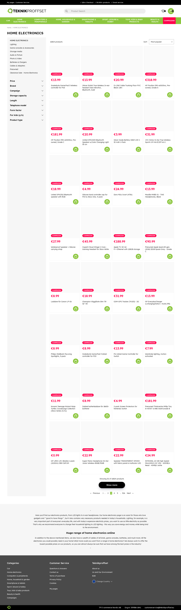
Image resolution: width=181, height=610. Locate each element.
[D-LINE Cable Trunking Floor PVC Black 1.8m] (127, 61)
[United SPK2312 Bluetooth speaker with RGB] (64, 170)
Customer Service (22, 2)
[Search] (105, 11)
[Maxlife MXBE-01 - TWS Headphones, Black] (159, 170)
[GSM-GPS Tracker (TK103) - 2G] (127, 277)
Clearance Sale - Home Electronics (24, 73)
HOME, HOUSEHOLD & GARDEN (18, 579)
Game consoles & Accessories (22, 48)
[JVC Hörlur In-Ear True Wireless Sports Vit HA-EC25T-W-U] (159, 116)
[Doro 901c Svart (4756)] (127, 170)
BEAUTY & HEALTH (13, 594)
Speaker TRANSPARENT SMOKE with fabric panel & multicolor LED (127, 462)
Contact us (54, 572)
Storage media (16, 51)
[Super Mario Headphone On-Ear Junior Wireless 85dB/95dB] (96, 437)
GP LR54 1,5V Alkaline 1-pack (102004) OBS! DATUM (63, 462)
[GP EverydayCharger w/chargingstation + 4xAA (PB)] (159, 277)
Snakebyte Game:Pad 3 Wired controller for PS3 (94, 355)
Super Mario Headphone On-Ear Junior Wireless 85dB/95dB (95, 462)
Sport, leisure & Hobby (16, 587)
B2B (94, 576)
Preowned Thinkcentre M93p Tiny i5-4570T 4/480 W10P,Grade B (158, 407)
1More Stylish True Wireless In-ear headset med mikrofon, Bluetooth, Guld (95, 87)
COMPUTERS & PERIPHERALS (17, 576)
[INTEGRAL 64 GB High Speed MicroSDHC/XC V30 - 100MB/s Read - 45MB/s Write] (159, 437)
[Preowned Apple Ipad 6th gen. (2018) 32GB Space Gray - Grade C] (159, 223)
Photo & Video (16, 58)
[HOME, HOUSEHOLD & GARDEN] (65, 20)
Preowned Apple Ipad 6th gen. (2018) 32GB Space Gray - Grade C (158, 249)
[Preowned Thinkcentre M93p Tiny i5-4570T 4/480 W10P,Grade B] (159, 382)
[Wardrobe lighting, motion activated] (159, 330)
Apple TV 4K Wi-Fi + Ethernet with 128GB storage (127, 248)
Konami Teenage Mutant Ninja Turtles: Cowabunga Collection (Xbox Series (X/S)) (63, 408)
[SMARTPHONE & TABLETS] (89, 20)
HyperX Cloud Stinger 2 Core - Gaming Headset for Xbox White (95, 248)
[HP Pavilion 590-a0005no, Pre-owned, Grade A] (159, 61)
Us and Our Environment (102, 572)
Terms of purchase (57, 576)
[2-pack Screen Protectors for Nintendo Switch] (127, 382)
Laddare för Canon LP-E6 (61, 301)
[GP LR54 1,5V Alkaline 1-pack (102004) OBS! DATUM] (64, 437)
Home (9, 28)
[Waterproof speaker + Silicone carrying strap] (64, 223)
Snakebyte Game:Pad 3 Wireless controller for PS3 (64, 86)
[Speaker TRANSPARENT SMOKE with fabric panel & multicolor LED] (127, 437)
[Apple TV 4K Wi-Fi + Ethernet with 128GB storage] (127, 223)
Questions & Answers (58, 568)
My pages (10, 2)
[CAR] (8, 20)
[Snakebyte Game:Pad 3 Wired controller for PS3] (96, 330)
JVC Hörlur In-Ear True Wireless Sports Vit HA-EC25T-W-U (158, 141)
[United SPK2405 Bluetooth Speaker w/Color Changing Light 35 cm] (96, 116)
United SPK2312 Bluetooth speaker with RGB (61, 196)
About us (96, 568)
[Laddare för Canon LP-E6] (64, 277)
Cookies (53, 583)
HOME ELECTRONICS (20, 28)
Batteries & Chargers (18, 62)
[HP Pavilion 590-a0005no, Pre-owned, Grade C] (64, 116)
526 (123, 493)
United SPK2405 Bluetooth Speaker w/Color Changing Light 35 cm (95, 142)
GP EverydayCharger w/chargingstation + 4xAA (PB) (157, 302)
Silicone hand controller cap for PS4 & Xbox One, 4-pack (94, 196)
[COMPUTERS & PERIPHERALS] (41, 20)
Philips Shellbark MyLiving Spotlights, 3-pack (61, 355)
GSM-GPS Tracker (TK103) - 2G (126, 301)
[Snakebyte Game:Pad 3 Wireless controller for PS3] (64, 61)
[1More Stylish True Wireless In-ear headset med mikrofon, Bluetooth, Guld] (96, 61)
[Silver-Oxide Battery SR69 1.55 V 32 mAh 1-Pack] (127, 116)
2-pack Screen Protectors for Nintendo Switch (125, 407)
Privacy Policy (55, 579)
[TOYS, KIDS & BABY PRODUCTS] (134, 20)
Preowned (14, 69)
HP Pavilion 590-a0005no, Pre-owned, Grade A (157, 86)
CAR (8, 568)
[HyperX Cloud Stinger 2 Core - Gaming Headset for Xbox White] (96, 223)
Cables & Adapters (17, 66)
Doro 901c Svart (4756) (123, 195)
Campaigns (12, 598)
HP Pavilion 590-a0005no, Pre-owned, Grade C (63, 141)
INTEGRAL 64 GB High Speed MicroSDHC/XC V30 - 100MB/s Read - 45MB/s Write (157, 463)
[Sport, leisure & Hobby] (110, 20)
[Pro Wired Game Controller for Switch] (127, 330)
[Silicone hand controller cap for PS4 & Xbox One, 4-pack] (96, 170)
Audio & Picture (16, 55)
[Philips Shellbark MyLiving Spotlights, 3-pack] (64, 330)
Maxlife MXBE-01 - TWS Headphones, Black (154, 196)
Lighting (13, 44)
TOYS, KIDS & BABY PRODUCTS (18, 590)
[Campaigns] (169, 20)
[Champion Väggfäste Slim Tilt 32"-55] (96, 277)
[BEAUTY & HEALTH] (155, 20)
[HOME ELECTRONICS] (20, 20)
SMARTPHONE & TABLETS (16, 583)
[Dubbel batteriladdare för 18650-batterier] (96, 382)
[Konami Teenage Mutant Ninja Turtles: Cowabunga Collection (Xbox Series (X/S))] (64, 382)
